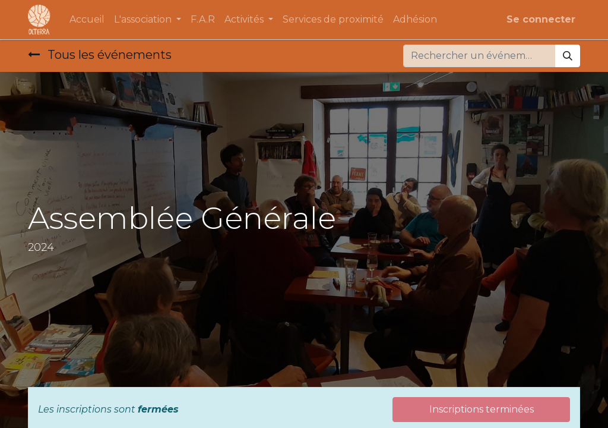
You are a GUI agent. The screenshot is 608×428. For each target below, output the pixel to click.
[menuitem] (87, 20)
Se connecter (540, 19)
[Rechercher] (567, 56)
